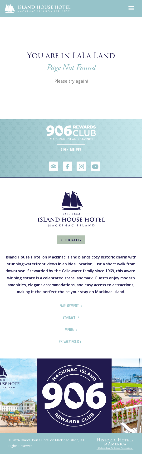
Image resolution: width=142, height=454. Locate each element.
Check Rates (71, 240)
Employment (69, 305)
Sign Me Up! (71, 149)
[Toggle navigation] (131, 8)
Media (69, 329)
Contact (69, 317)
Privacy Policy (70, 341)
